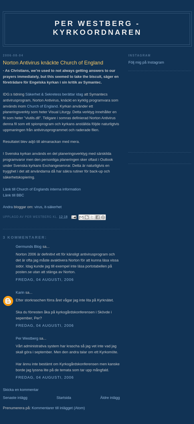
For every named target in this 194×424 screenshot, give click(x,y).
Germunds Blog (28, 246)
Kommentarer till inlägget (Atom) (58, 408)
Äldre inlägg (110, 397)
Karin (20, 292)
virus (38, 207)
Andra (8, 207)
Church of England (42, 106)
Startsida (63, 397)
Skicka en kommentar (21, 390)
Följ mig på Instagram (146, 62)
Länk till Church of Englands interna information (42, 189)
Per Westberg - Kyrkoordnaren (97, 27)
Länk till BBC (13, 195)
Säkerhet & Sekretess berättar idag (54, 94)
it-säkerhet (53, 207)
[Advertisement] (145, 111)
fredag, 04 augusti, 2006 (45, 279)
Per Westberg (27, 338)
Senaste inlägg (15, 397)
